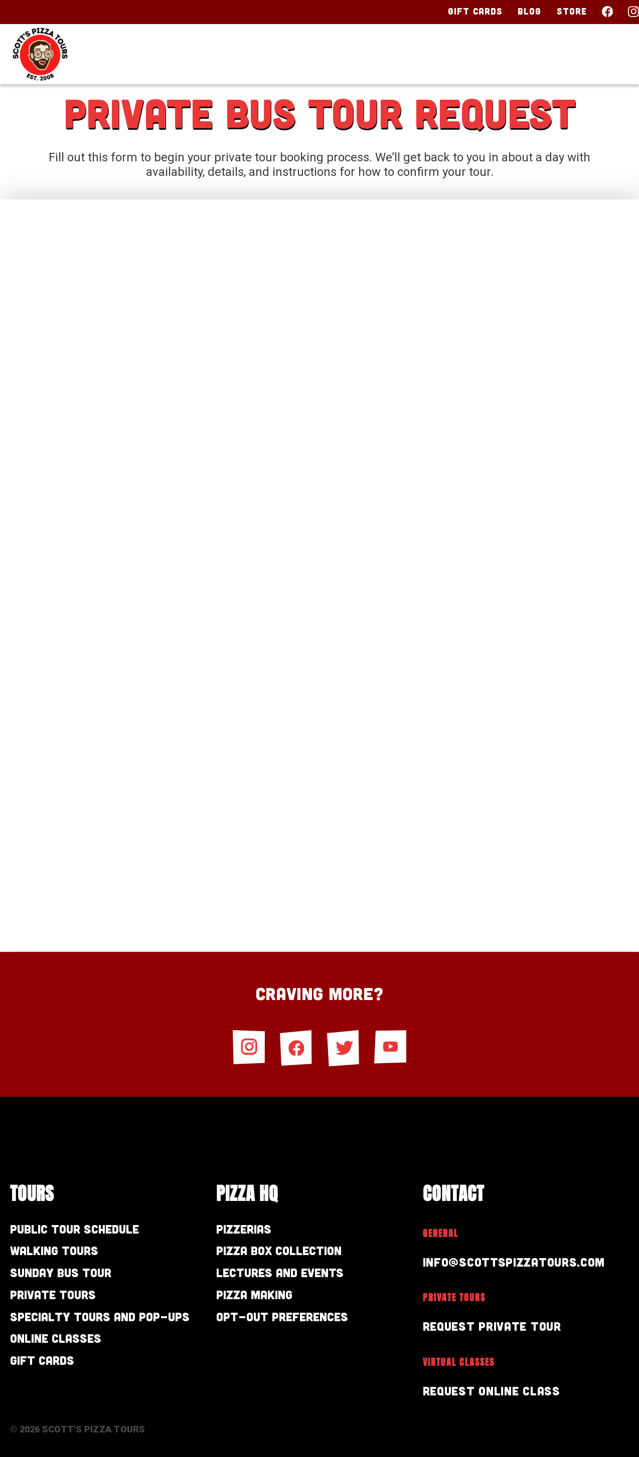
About (517, 54)
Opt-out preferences (282, 1316)
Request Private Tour (492, 1326)
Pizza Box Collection (279, 1250)
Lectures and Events (280, 1272)
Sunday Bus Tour (60, 1272)
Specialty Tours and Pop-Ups (100, 1316)
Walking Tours (54, 1250)
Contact (593, 54)
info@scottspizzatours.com (514, 1262)
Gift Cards (475, 11)
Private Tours (53, 1294)
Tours (365, 54)
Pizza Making (254, 1294)
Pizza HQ (441, 54)
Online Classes (55, 1338)
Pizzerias (243, 1229)
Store (572, 11)
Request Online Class (491, 1390)
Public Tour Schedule (74, 1229)
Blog (529, 11)
